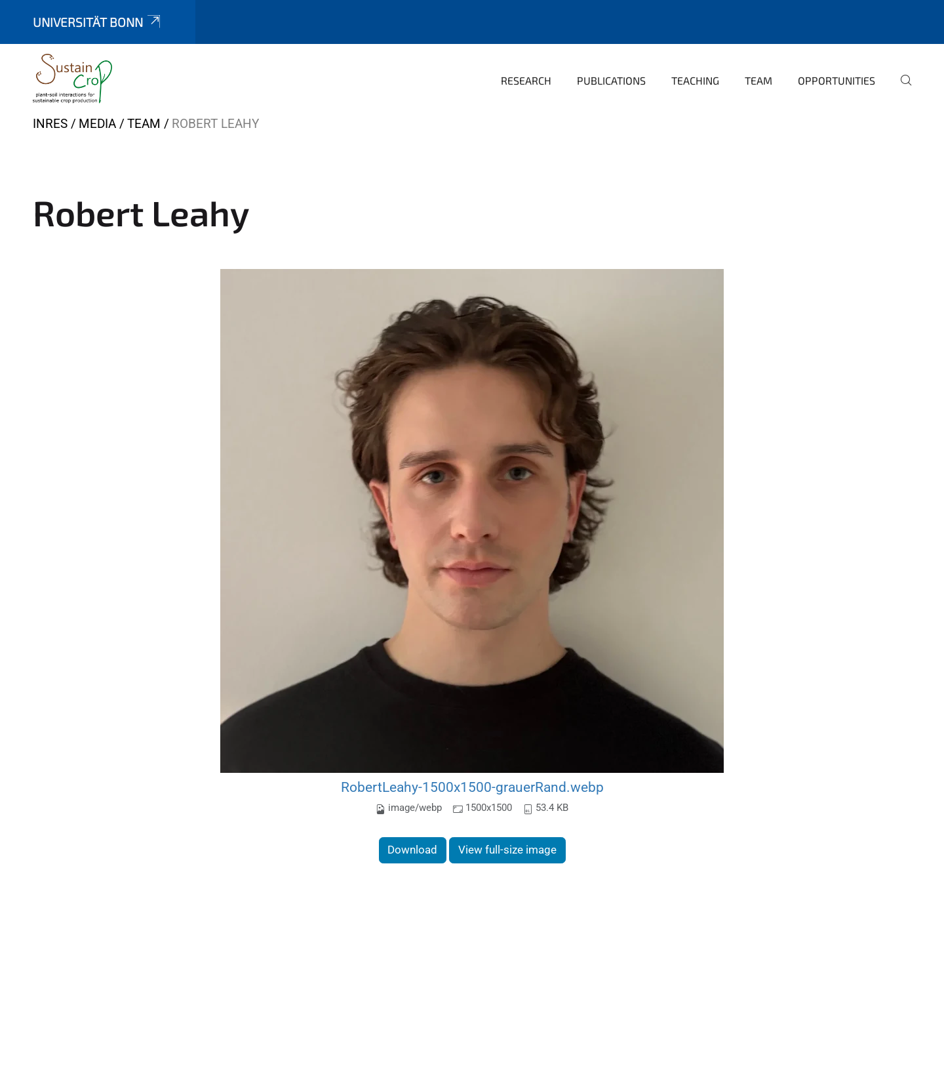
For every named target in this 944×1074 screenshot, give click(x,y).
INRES (50, 123)
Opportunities (836, 80)
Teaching (695, 80)
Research (526, 80)
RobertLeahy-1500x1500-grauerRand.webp (472, 787)
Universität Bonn (98, 22)
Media (97, 123)
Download (412, 849)
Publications (611, 80)
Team (758, 80)
